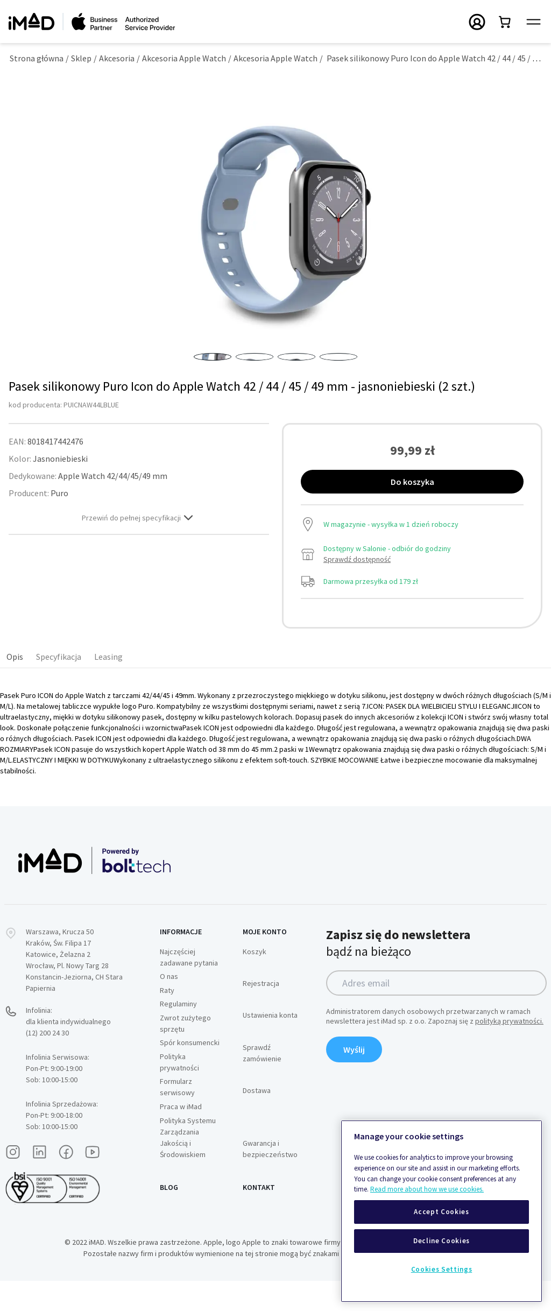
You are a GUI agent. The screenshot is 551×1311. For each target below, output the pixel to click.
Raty (167, 1020)
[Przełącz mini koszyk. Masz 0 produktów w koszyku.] (505, 21)
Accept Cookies (441, 1211)
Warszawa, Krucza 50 (60, 962)
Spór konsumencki (190, 1072)
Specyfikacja (58, 686)
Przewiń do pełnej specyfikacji (139, 547)
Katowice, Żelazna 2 (58, 984)
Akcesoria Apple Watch (184, 58)
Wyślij (354, 1079)
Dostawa (257, 1120)
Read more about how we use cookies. (427, 1189)
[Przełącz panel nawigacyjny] (533, 22)
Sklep (81, 58)
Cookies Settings (441, 1269)
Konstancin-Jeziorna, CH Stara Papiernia (74, 1012)
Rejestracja (261, 1013)
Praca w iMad (181, 1136)
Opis (14, 686)
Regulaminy (178, 1034)
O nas (169, 1006)
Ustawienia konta (270, 1045)
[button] (212, 372)
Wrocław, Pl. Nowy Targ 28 (67, 995)
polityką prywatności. (509, 1051)
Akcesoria (117, 58)
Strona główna (36, 58)
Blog (169, 1217)
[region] (441, 1211)
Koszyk (254, 981)
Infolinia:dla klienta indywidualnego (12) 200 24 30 (68, 1051)
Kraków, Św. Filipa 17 (58, 973)
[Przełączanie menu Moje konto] (477, 21)
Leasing (108, 686)
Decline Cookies (441, 1240)
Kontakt (259, 1217)
